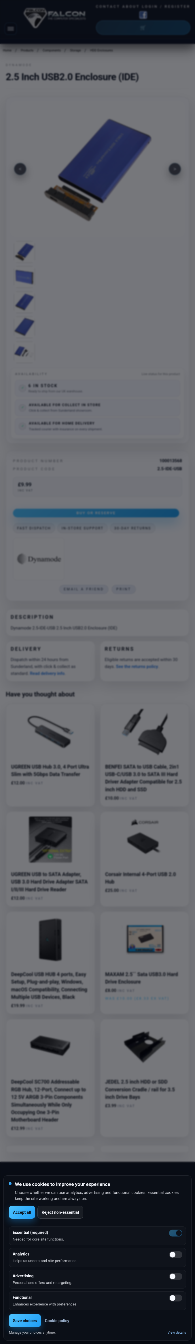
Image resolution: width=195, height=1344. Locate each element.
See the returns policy (137, 666)
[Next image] (175, 169)
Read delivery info (47, 673)
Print (123, 589)
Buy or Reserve (96, 512)
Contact (108, 6)
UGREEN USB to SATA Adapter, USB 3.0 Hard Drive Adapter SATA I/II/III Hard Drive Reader (49, 881)
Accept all (22, 1212)
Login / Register (166, 6)
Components (52, 50)
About (131, 6)
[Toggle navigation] (11, 29)
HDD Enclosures (101, 50)
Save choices (25, 1320)
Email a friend (84, 589)
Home (7, 50)
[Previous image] (20, 169)
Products (27, 50)
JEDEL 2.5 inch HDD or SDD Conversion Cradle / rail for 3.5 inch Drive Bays (140, 1089)
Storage (75, 50)
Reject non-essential (60, 1212)
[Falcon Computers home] (55, 19)
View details (176, 1332)
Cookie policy (57, 1320)
